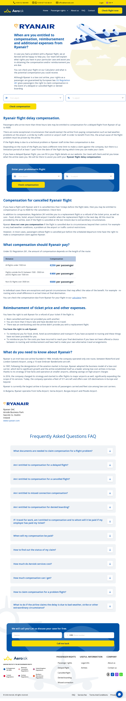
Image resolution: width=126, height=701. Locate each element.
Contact (91, 10)
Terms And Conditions (98, 695)
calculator (77, 297)
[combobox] (34, 98)
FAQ (83, 10)
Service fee (82, 695)
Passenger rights (58, 10)
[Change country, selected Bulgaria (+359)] (68, 635)
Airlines (84, 668)
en (108, 3)
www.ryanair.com (11, 420)
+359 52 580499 (20, 3)
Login (101, 3)
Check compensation (20, 106)
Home (45, 10)
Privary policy (115, 695)
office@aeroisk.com (65, 2)
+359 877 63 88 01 (42, 2)
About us (75, 10)
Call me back (63, 643)
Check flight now (110, 10)
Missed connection (65, 682)
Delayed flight (63, 668)
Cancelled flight (64, 673)
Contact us (112, 668)
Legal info (85, 663)
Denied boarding (65, 677)
